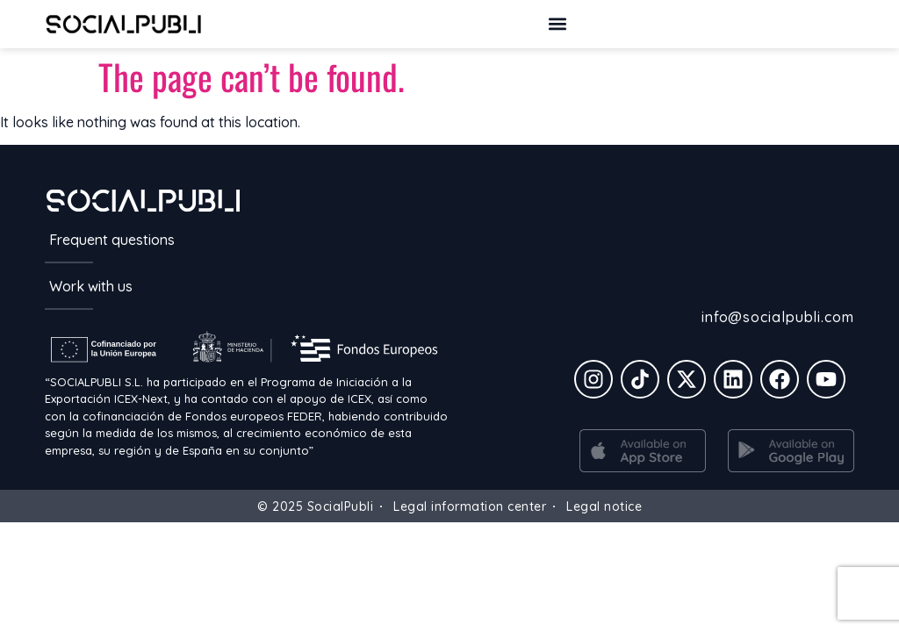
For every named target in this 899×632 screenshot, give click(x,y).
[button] (557, 24)
